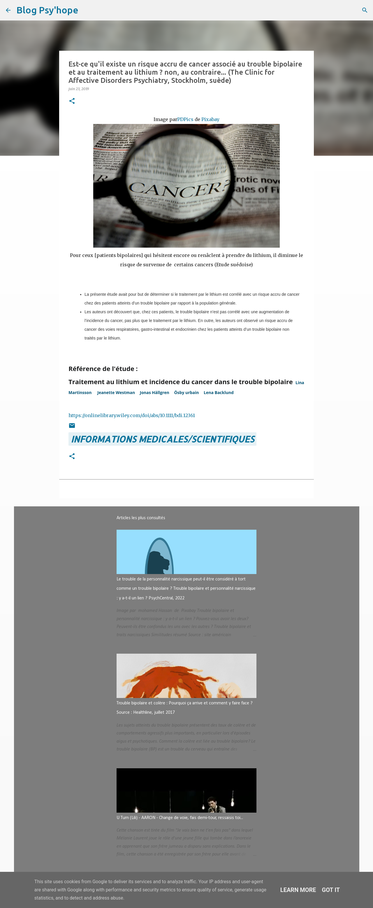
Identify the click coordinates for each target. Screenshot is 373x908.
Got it (331, 889)
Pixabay (210, 119)
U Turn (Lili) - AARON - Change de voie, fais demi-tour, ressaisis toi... (180, 818)
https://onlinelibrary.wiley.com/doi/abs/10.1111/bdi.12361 (131, 415)
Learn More (298, 889)
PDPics (185, 119)
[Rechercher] (86, 10)
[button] (71, 101)
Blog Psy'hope (47, 10)
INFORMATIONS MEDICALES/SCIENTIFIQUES (162, 439)
